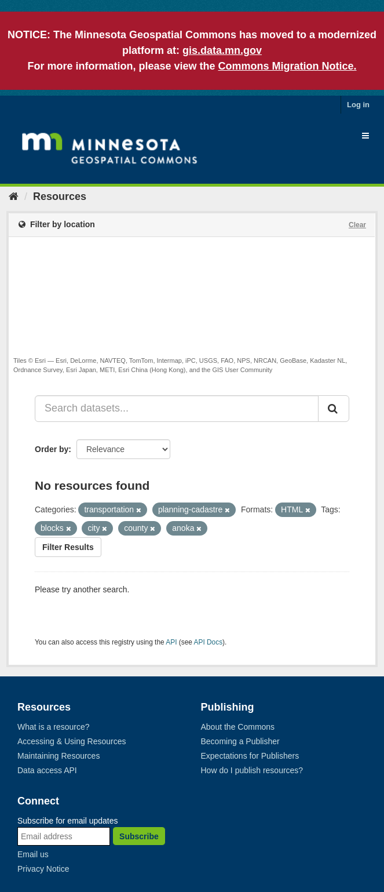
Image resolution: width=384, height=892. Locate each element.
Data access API (47, 770)
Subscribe (139, 836)
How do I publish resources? (252, 770)
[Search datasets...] (177, 408)
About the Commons (238, 726)
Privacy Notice (43, 868)
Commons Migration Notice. (287, 66)
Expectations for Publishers (250, 755)
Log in (358, 104)
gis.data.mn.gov (222, 50)
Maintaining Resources (58, 755)
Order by (51, 449)
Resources (59, 196)
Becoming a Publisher (240, 741)
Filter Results (68, 547)
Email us (33, 854)
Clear (357, 225)
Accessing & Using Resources (71, 741)
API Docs (208, 642)
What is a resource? (53, 726)
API (171, 642)
